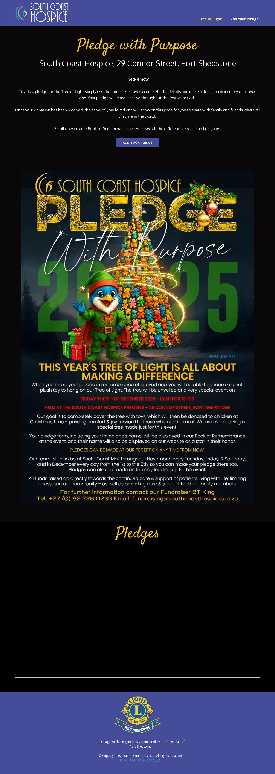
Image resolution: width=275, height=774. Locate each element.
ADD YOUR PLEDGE (137, 142)
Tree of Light (210, 19)
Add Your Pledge (244, 19)
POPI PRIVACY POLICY (145, 760)
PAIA (122, 760)
